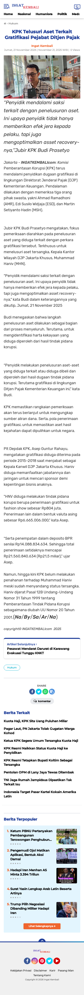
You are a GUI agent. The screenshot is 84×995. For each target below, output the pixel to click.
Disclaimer (40, 970)
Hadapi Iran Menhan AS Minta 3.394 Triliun (28, 872)
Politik (62, 14)
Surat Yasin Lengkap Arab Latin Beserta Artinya (40, 891)
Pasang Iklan (66, 970)
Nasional (24, 14)
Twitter (51, 963)
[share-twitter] (39, 691)
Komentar (42, 701)
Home (8, 14)
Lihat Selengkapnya (42, 926)
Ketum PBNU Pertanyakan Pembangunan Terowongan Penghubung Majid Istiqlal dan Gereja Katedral (31, 835)
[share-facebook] (32, 691)
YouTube (60, 963)
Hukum (12, 667)
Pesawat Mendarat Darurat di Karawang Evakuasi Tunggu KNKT (38, 651)
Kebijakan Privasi (20, 970)
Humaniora (44, 14)
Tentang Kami (42, 975)
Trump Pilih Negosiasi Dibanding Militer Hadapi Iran (29, 908)
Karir (52, 970)
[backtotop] (42, 942)
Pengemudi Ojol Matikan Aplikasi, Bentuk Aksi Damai (29, 854)
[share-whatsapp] (45, 691)
